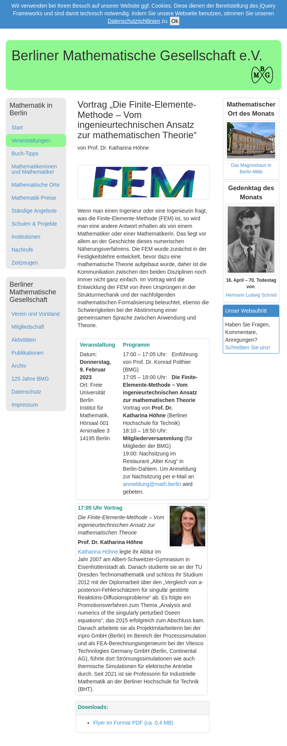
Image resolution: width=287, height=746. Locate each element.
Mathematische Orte (35, 185)
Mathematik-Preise (33, 198)
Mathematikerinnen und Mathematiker (34, 169)
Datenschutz (26, 392)
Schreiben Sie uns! (247, 347)
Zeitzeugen (24, 263)
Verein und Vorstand (35, 314)
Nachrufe (22, 250)
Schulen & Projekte (34, 224)
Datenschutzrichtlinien (134, 21)
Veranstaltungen (30, 140)
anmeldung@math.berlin (152, 484)
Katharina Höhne (98, 552)
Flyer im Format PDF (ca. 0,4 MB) (133, 723)
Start (17, 127)
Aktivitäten (23, 340)
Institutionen (26, 237)
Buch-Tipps (24, 153)
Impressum (24, 405)
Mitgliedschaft (27, 327)
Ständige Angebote (34, 211)
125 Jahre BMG (30, 379)
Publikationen (27, 353)
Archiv (18, 366)
